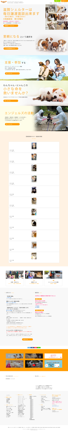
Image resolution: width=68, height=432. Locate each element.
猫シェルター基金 (9, 310)
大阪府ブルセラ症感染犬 (21, 413)
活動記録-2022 (31, 401)
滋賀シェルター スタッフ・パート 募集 (11, 407)
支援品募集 (7, 414)
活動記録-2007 (31, 415)
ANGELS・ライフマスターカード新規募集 (46, 410)
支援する (57, 0)
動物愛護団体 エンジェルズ (10, 378)
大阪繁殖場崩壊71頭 (20, 411)
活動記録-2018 (31, 405)
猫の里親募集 (37, 307)
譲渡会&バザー (8, 401)
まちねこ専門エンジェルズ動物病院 (45, 408)
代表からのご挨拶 (43, 396)
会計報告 (31, 418)
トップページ (8, 395)
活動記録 (31, 398)
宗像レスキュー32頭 (20, 408)
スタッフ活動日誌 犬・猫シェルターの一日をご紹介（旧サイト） (44, 387)
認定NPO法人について (9, 410)
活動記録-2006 (31, 416)
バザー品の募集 (8, 415)
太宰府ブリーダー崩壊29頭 (21, 409)
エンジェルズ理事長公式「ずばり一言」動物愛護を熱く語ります (44, 385)
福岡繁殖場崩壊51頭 (20, 410)
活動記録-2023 (31, 400)
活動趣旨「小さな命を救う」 (33, 396)
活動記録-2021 (31, 402)
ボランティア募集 (8, 408)
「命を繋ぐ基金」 (9, 297)
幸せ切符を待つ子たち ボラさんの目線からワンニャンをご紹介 (44, 388)
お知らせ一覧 (25, 339)
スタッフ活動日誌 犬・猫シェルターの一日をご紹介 (42, 386)
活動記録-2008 (31, 414)
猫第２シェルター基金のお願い (11, 302)
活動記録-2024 (31, 399)
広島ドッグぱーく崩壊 (21, 414)
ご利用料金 (42, 401)
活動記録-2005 (31, 417)
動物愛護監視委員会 (32, 419)
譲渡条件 (7, 400)
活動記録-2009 (31, 413)
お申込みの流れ (43, 399)
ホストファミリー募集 (9, 409)
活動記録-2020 (31, 403)
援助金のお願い (8, 413)
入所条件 (42, 398)
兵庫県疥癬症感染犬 (20, 412)
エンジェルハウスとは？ (44, 397)
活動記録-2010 (31, 412)
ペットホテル (43, 402)
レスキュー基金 (8, 411)
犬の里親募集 (37, 306)
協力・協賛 (7, 416)
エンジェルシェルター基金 (9, 412)
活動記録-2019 (31, 404)
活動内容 (31, 397)
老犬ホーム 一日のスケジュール (45, 400)
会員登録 (42, 407)
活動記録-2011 (31, 411)
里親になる (65, 0)
